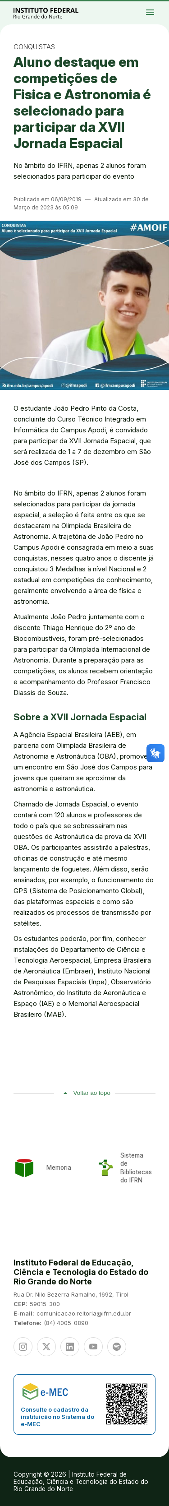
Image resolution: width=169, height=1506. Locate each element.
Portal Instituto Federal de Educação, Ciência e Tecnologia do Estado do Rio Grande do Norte (56, 13)
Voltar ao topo (91, 1092)
